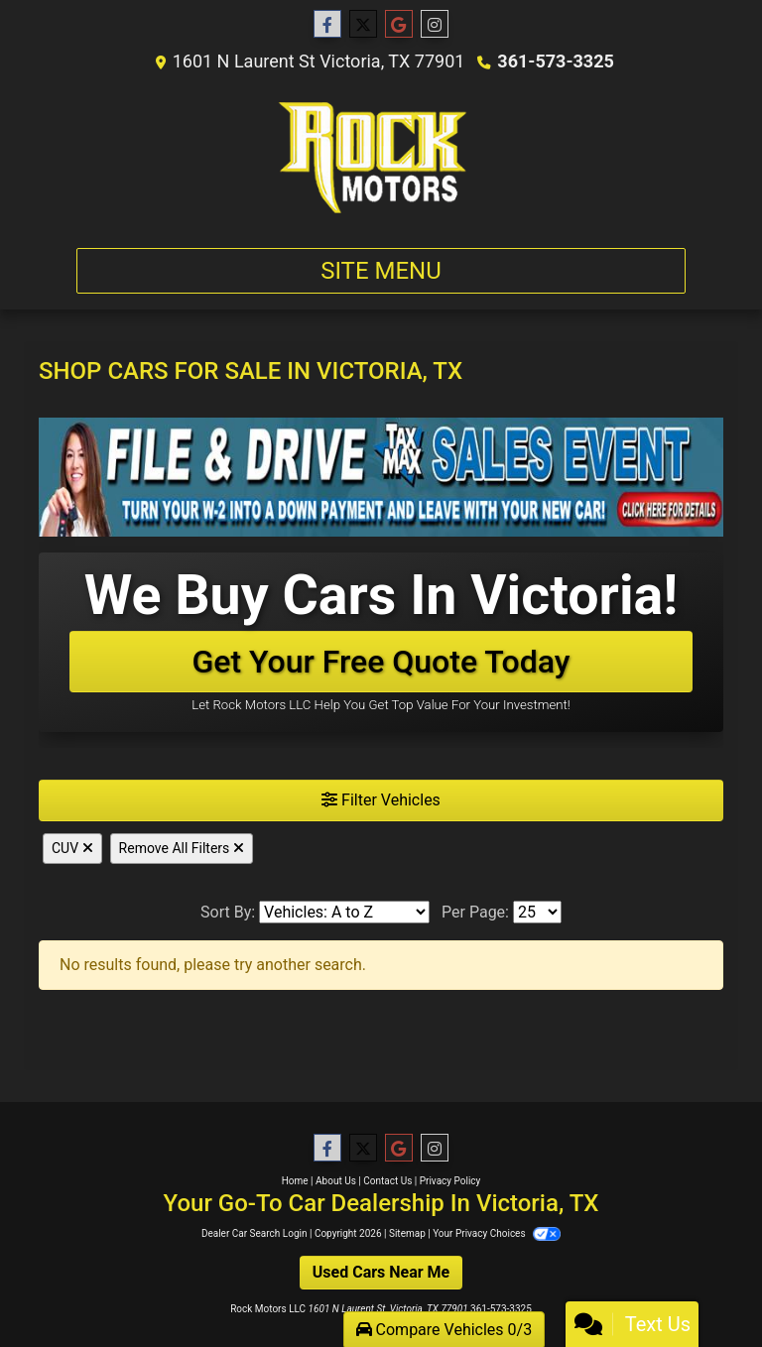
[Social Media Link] (434, 25)
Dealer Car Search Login (254, 1233)
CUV (72, 848)
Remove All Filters (181, 848)
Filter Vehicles (381, 800)
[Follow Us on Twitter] (363, 25)
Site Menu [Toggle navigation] (381, 271)
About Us (336, 1180)
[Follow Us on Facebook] (327, 25)
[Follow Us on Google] (399, 25)
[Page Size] (537, 912)
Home (295, 1180)
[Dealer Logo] (381, 156)
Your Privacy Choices (497, 1233)
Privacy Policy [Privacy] (450, 1180)
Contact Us (387, 1180)
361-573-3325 (555, 61)
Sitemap (407, 1233)
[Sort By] (344, 912)
